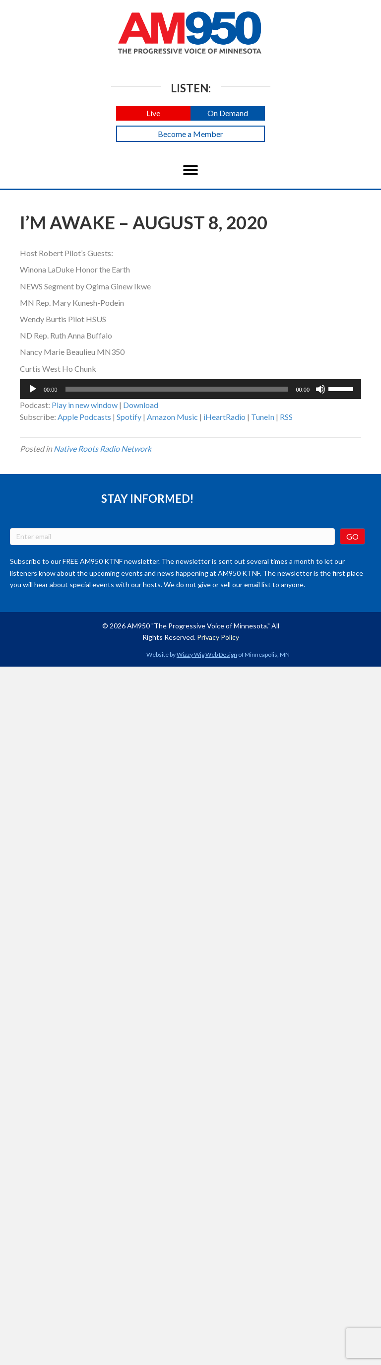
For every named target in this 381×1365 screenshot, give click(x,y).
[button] (153, 113)
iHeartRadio (224, 416)
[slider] (176, 389)
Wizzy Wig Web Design (207, 654)
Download (140, 405)
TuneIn (262, 416)
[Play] (33, 389)
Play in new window (85, 405)
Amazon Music (172, 416)
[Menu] (190, 170)
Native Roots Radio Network (102, 448)
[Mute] (320, 389)
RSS (286, 416)
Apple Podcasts (84, 416)
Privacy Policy (218, 637)
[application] (190, 389)
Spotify (129, 416)
